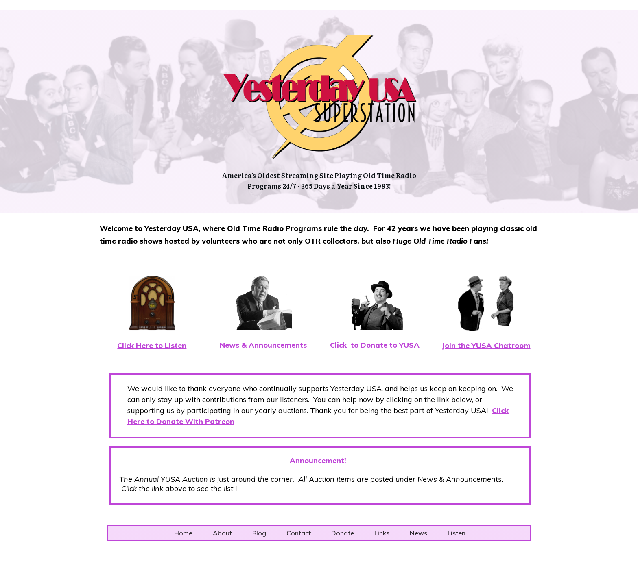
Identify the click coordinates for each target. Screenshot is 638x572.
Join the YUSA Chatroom (486, 345)
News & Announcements (263, 345)
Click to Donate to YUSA (375, 345)
